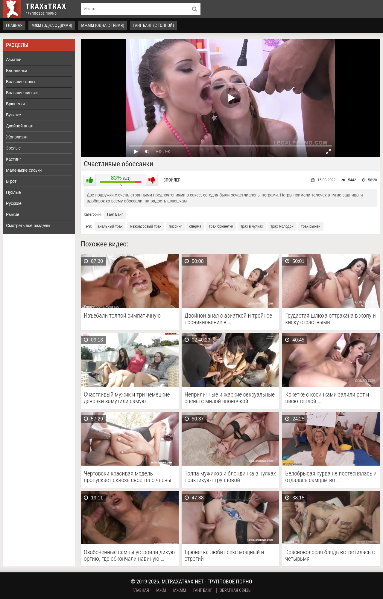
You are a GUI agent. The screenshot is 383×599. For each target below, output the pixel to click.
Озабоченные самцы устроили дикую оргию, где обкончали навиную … (129, 555)
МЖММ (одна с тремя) (102, 25)
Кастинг (13, 159)
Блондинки (16, 70)
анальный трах (110, 226)
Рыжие (12, 214)
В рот (11, 181)
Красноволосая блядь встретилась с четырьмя (330, 555)
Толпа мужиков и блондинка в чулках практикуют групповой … (230, 476)
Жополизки (17, 137)
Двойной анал (19, 126)
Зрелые (13, 148)
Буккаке (13, 114)
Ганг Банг (115, 214)
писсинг (175, 226)
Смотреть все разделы (28, 225)
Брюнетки (15, 103)
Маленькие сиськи (24, 170)
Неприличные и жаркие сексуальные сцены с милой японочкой (230, 397)
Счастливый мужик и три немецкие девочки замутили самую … (127, 397)
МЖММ (179, 590)
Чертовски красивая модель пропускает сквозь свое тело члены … (127, 476)
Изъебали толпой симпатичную (122, 315)
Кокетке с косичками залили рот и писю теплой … (327, 397)
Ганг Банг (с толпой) (153, 25)
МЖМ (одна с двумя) (51, 25)
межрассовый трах (145, 226)
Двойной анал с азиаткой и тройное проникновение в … (228, 318)
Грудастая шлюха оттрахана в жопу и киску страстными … (330, 318)
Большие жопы (20, 81)
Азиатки (13, 59)
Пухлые (13, 192)
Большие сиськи (22, 92)
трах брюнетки (221, 226)
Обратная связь (235, 590)
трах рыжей (310, 226)
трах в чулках (252, 226)
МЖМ (161, 590)
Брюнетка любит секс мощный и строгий (224, 555)
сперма (195, 226)
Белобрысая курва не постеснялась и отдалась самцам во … (330, 476)
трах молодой (282, 226)
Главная (14, 25)
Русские (14, 203)
